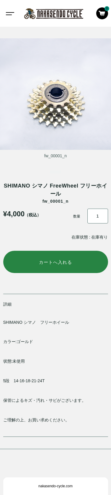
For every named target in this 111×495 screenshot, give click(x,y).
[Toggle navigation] (9, 13)
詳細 (7, 304)
